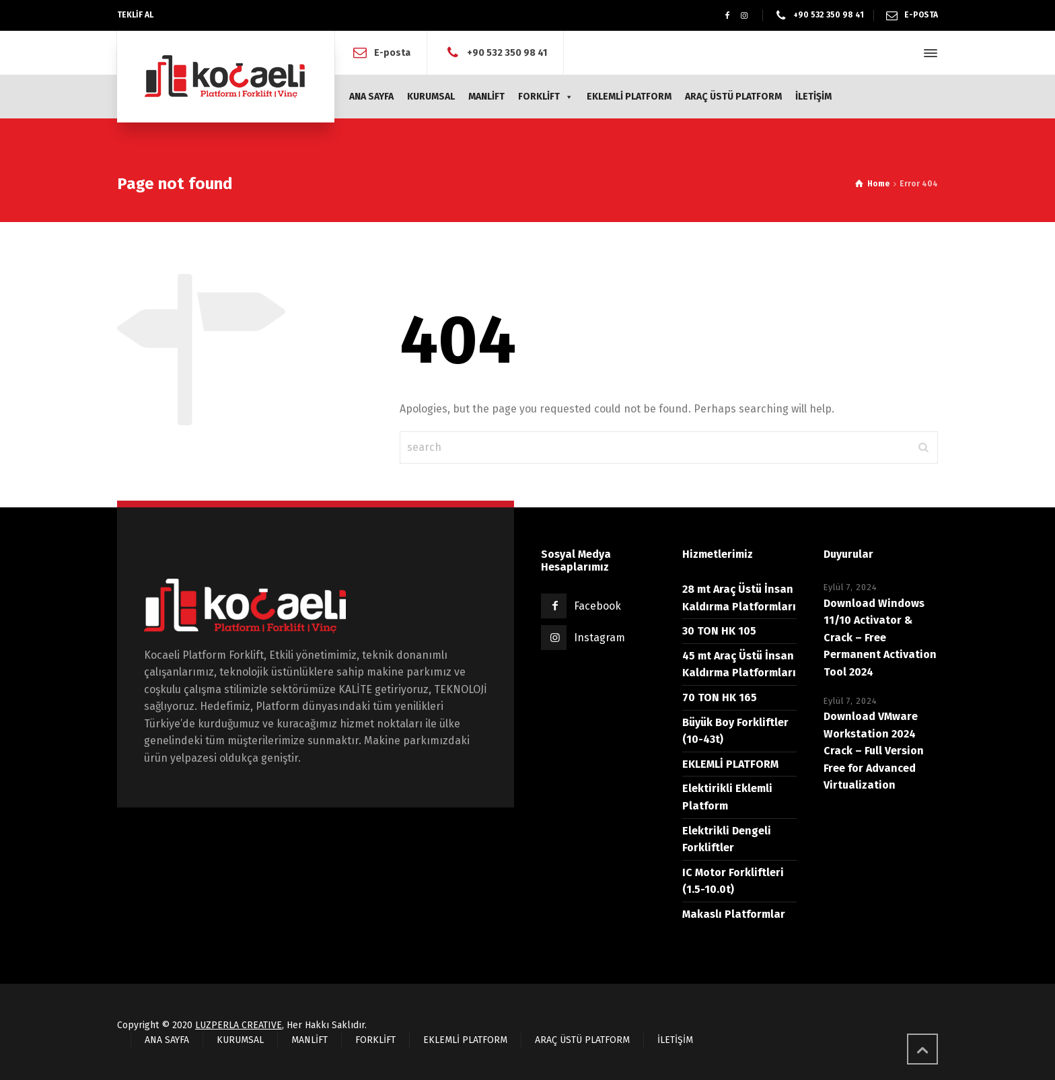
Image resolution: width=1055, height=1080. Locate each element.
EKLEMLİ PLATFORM (629, 96)
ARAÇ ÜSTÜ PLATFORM (733, 96)
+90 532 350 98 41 (828, 15)
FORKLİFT (545, 96)
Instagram (599, 637)
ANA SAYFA (371, 96)
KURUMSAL (431, 96)
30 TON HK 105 (719, 630)
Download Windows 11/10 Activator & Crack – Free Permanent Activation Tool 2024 (880, 637)
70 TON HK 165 (719, 697)
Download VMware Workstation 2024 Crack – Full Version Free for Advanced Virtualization (874, 750)
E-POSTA (921, 15)
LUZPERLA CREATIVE (238, 1025)
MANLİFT (486, 96)
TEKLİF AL (135, 15)
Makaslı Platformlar (733, 914)
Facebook (597, 606)
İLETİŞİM (813, 96)
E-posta (392, 53)
